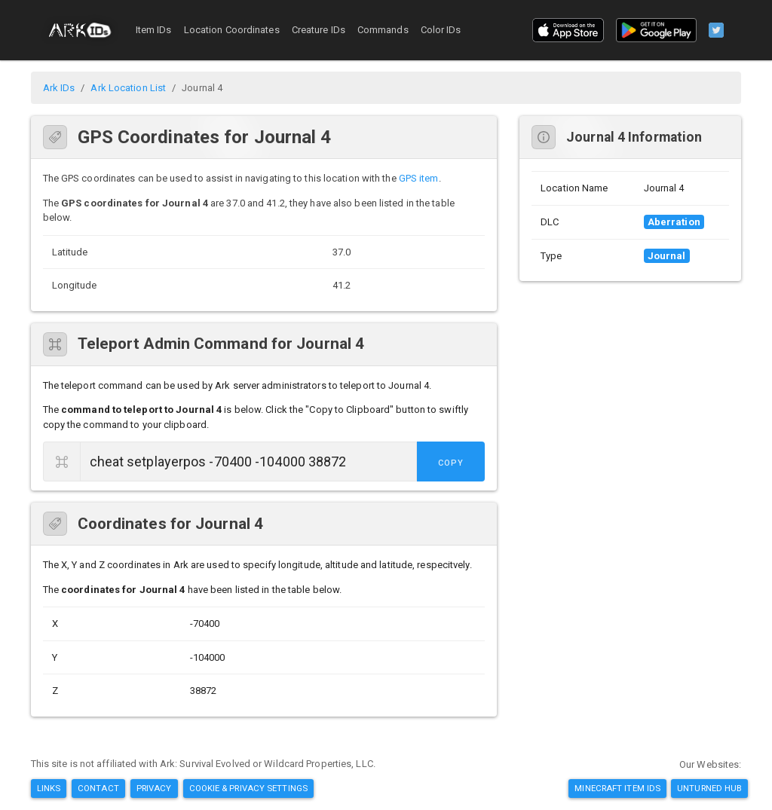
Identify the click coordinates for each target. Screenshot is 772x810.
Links (49, 788)
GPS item (419, 178)
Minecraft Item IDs (617, 788)
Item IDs (154, 29)
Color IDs (441, 29)
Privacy (154, 788)
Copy (451, 463)
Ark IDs (59, 87)
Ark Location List (128, 87)
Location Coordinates (232, 29)
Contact (98, 788)
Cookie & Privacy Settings (248, 788)
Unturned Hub (709, 788)
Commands (383, 29)
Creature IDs (318, 29)
